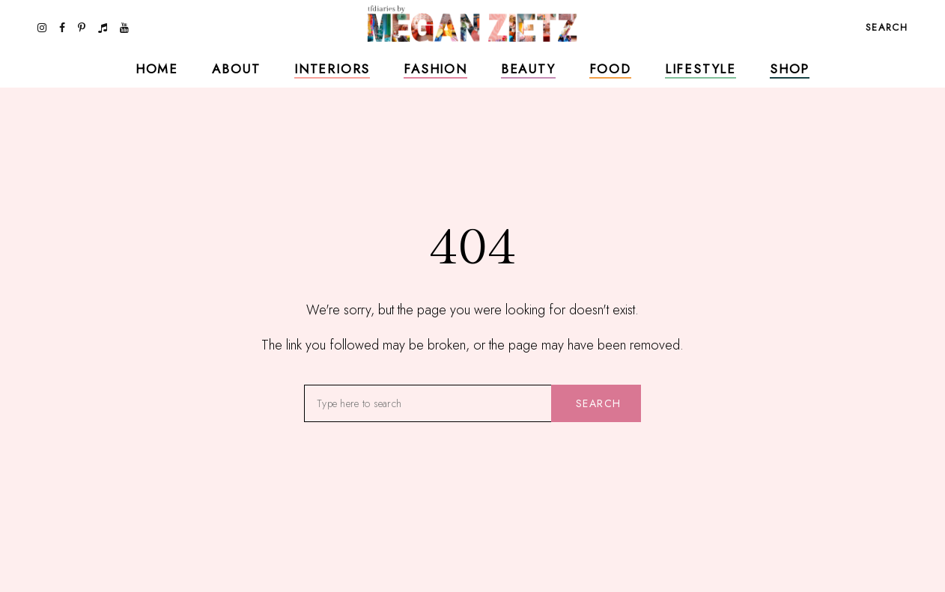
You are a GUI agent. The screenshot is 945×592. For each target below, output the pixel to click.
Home (157, 69)
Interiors (332, 69)
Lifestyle (700, 69)
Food (610, 69)
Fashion (435, 69)
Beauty (528, 69)
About (236, 69)
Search (598, 403)
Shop (789, 69)
